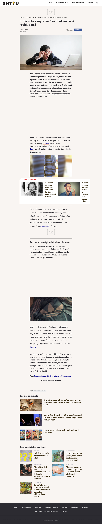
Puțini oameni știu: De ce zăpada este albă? (41, 455)
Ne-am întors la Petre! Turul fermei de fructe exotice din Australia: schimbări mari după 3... (42, 491)
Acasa (22, 17)
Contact (90, 3)
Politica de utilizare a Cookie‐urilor (46, 511)
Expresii (64, 507)
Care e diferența (26, 507)
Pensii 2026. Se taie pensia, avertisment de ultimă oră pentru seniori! (74, 456)
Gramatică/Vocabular (51, 507)
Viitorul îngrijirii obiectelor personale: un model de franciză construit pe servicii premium (42, 473)
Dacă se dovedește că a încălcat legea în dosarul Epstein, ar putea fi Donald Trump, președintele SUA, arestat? (63, 417)
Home (50, 3)
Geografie (38, 507)
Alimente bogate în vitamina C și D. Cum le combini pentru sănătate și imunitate (74, 472)
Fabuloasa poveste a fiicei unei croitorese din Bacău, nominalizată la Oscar (50, 190)
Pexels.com (66, 376)
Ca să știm (28, 17)
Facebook (78, 30)
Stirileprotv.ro (53, 376)
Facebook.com (40, 376)
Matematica (74, 507)
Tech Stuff (85, 507)
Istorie (15, 507)
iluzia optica (37, 390)
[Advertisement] (51, 117)
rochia (43, 390)
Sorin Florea (24, 29)
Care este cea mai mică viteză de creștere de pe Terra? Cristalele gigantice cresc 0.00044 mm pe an (62, 402)
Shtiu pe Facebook (78, 3)
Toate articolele (62, 3)
